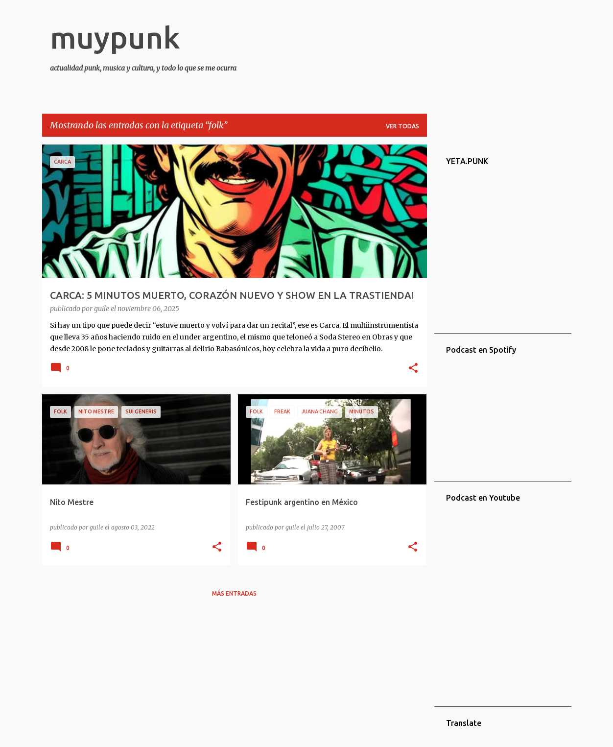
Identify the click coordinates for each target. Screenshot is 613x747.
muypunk (115, 37)
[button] (413, 369)
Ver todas (402, 126)
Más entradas (234, 593)
